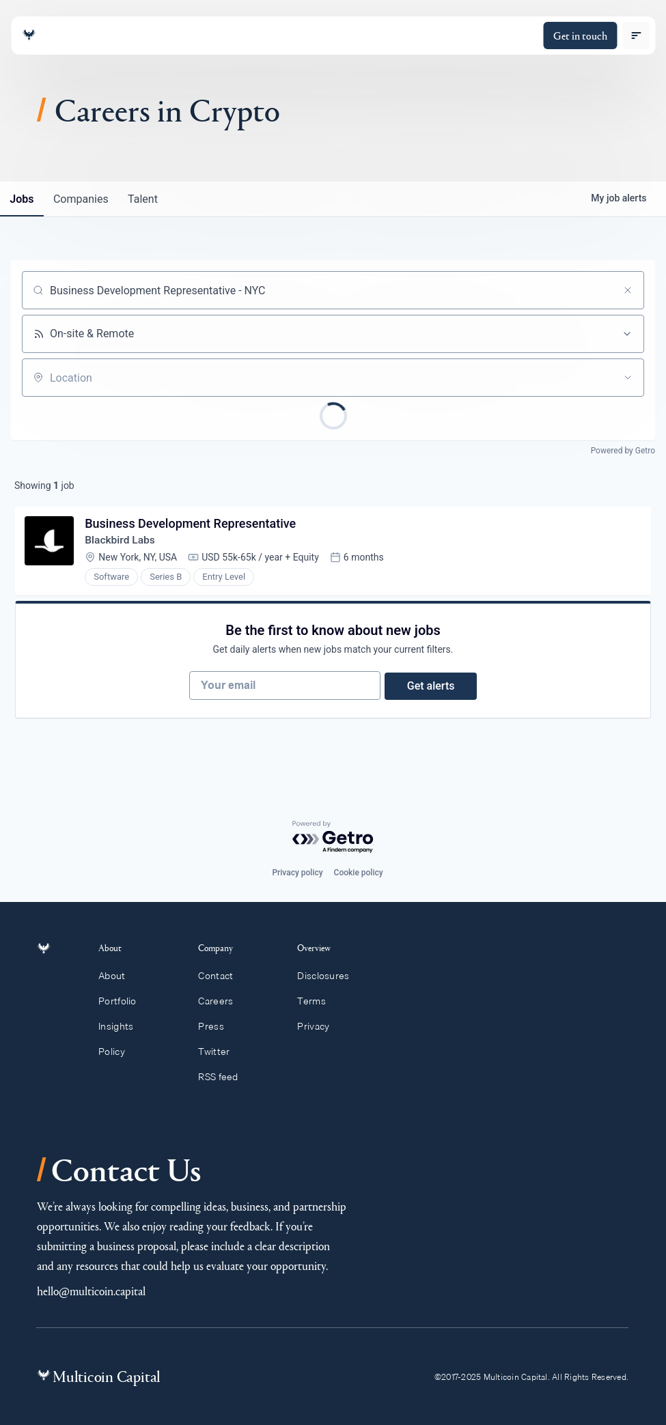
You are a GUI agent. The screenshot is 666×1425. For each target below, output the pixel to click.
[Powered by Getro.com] (333, 837)
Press (217, 1026)
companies (84, 199)
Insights (123, 1026)
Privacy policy (297, 872)
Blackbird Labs (122, 541)
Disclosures (329, 975)
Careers (221, 1000)
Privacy (319, 1026)
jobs (23, 199)
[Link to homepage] (29, 35)
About (119, 975)
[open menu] (636, 35)
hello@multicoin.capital (91, 1290)
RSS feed (224, 1076)
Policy (119, 1051)
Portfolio (125, 1000)
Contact (221, 975)
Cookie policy (358, 872)
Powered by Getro (623, 450)
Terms (317, 1000)
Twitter (220, 1051)
